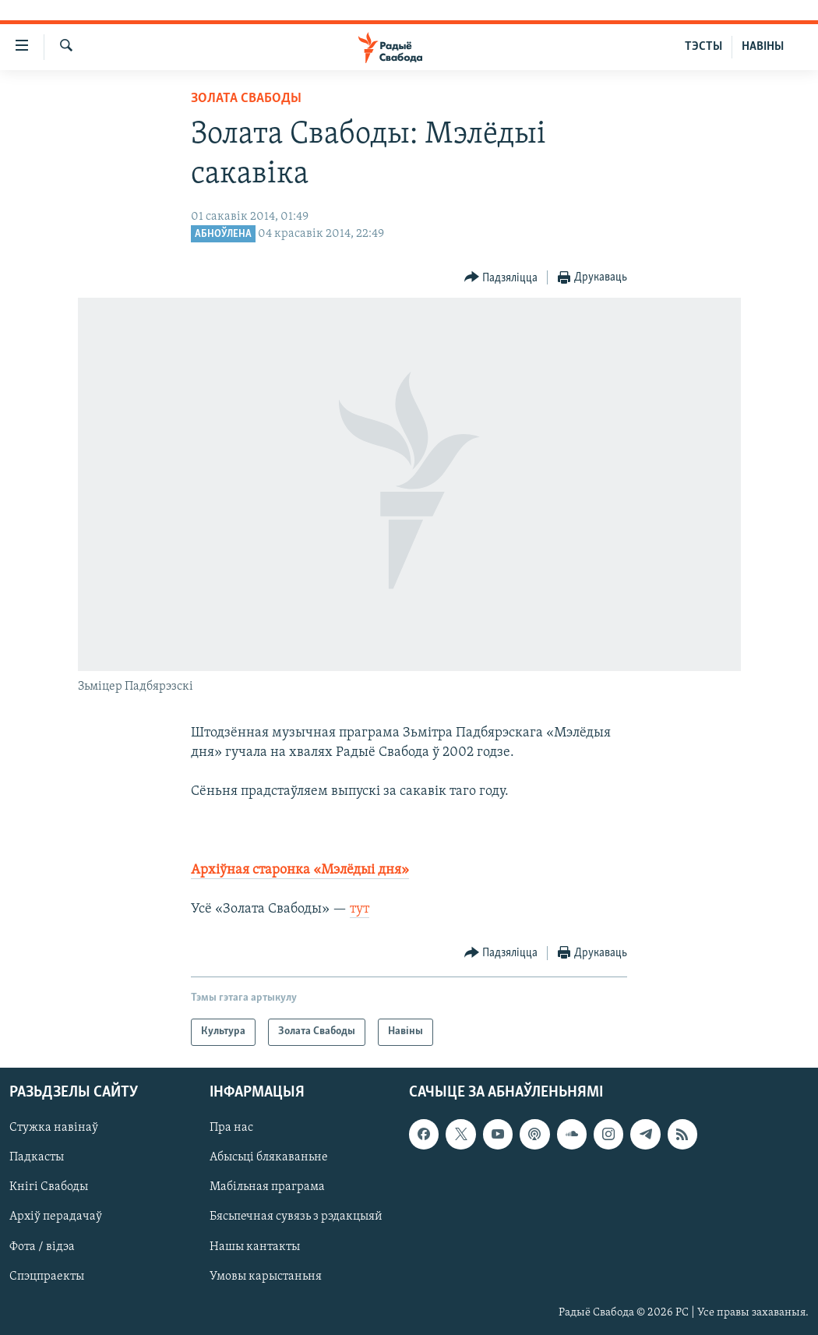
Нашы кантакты (255, 1246)
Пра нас (231, 1127)
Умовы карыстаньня (266, 1276)
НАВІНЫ (763, 47)
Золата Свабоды (246, 98)
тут (359, 909)
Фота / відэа (42, 1246)
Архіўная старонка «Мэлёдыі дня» (300, 870)
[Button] (501, 277)
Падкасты (36, 1157)
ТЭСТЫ (703, 47)
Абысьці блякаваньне (269, 1157)
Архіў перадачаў (55, 1216)
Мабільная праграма (267, 1187)
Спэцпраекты (46, 1276)
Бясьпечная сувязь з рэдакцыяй (296, 1216)
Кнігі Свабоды (48, 1187)
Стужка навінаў (53, 1127)
